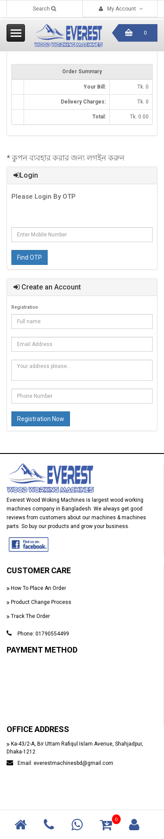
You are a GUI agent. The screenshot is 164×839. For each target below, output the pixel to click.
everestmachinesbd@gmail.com (73, 763)
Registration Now (40, 418)
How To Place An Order (38, 588)
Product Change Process (41, 602)
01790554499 (52, 634)
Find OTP (29, 257)
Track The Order (30, 616)
